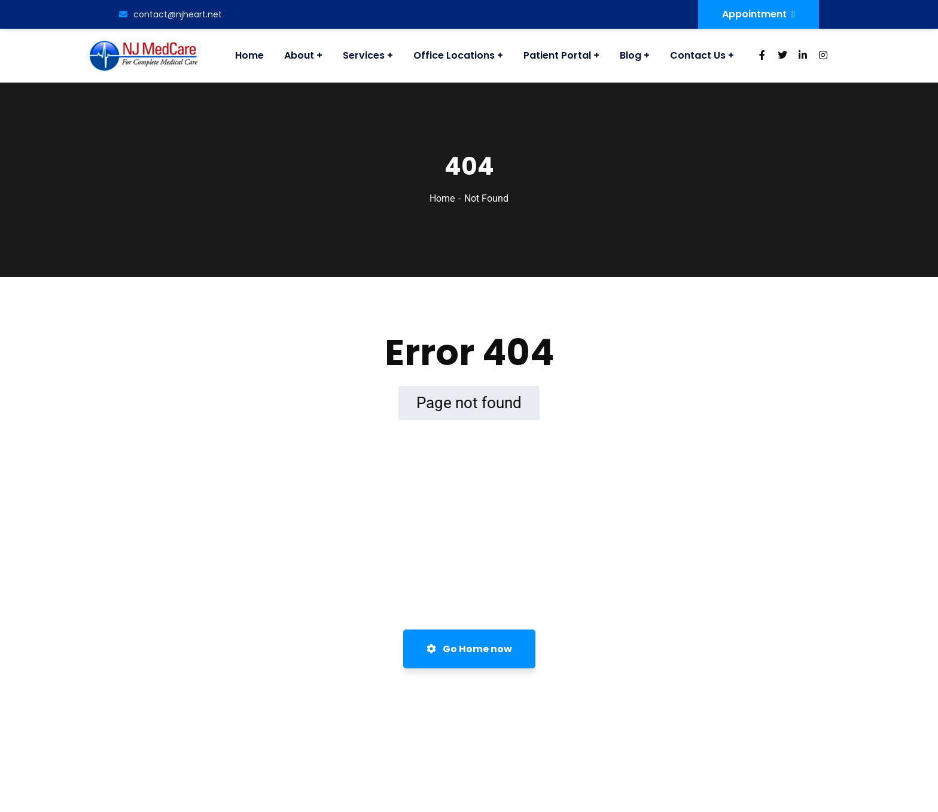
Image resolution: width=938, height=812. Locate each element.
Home (442, 198)
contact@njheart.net (170, 14)
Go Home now (469, 649)
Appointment (758, 14)
